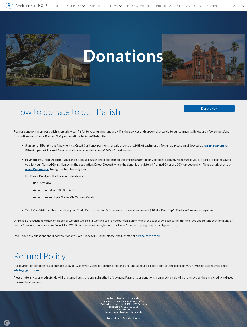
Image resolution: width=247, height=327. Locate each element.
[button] (242, 5)
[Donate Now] (209, 108)
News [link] (114, 5)
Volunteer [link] (212, 5)
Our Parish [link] (74, 5)
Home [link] (58, 5)
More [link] (227, 5)
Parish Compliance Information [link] (147, 5)
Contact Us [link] (97, 5)
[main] (123, 55)
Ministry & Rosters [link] (188, 5)
